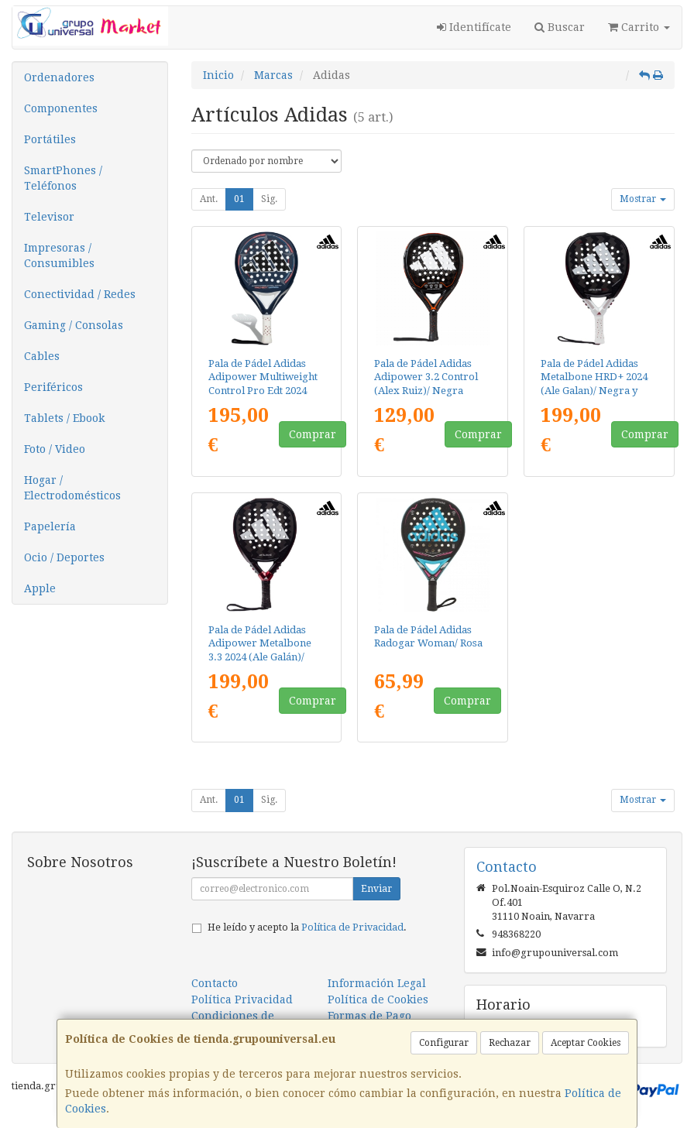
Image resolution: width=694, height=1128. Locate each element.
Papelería (50, 526)
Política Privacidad (242, 999)
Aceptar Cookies (585, 1042)
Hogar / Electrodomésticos (72, 488)
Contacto (214, 983)
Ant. (209, 199)
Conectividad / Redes (80, 294)
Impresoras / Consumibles (59, 255)
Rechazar (510, 1042)
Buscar (559, 27)
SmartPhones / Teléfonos (63, 178)
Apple (40, 588)
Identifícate (474, 27)
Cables (42, 356)
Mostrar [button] (643, 199)
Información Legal (377, 983)
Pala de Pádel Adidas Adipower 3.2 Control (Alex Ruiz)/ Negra (426, 377)
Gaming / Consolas (73, 325)
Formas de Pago (369, 1016)
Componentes (61, 108)
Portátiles (50, 139)
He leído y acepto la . (307, 927)
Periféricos (53, 387)
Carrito (639, 27)
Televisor (49, 217)
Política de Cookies (378, 999)
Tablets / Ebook (64, 418)
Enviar (376, 888)
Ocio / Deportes (64, 557)
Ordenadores (59, 77)
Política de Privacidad (352, 927)
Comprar (312, 434)
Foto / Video (54, 449)
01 (239, 199)
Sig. (269, 199)
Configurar (444, 1042)
